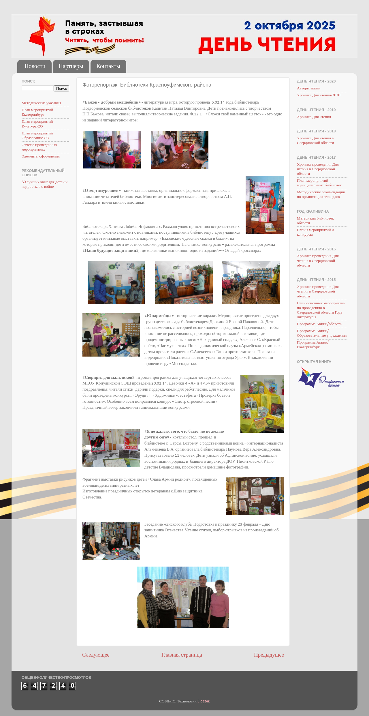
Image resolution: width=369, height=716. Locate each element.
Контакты (108, 67)
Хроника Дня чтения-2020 (318, 95)
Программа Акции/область (319, 324)
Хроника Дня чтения (314, 117)
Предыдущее (269, 655)
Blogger (203, 701)
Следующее (96, 655)
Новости (35, 67)
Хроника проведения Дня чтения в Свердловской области (318, 169)
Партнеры (71, 67)
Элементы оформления (41, 156)
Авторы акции (308, 88)
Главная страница (181, 655)
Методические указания (41, 103)
